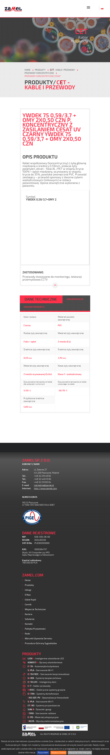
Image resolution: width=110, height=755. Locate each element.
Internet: (26, 488)
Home (28, 580)
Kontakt (29, 624)
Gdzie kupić (30, 599)
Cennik (28, 604)
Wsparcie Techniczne (35, 609)
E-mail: (25, 485)
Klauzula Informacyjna (80, 752)
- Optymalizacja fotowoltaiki (48, 697)
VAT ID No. (27, 543)
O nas (28, 595)
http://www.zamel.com (45, 488)
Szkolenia (29, 619)
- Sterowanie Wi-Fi (40, 670)
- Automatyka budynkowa (43, 666)
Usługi (28, 590)
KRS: (24, 549)
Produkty (29, 585)
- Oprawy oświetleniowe (45, 662)
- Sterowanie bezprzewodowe (48, 674)
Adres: (25, 470)
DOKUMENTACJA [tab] (75, 299)
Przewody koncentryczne (39, 73)
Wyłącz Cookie (58, 752)
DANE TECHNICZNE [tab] (41, 299)
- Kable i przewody (62, 70)
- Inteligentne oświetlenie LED (46, 658)
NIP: (24, 537)
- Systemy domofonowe (43, 694)
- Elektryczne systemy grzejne (46, 690)
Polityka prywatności (35, 628)
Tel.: (24, 476)
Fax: (24, 482)
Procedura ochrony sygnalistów (41, 643)
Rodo (27, 633)
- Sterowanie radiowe (42, 713)
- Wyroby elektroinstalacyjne (46, 721)
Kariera (28, 614)
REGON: (26, 540)
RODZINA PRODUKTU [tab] (34, 307)
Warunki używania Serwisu (38, 638)
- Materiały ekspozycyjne (43, 717)
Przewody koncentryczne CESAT (43, 76)
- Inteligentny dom (42, 682)
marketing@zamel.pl (44, 485)
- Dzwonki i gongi (39, 709)
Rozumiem (43, 752)
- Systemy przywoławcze (44, 705)
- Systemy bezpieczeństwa (44, 678)
